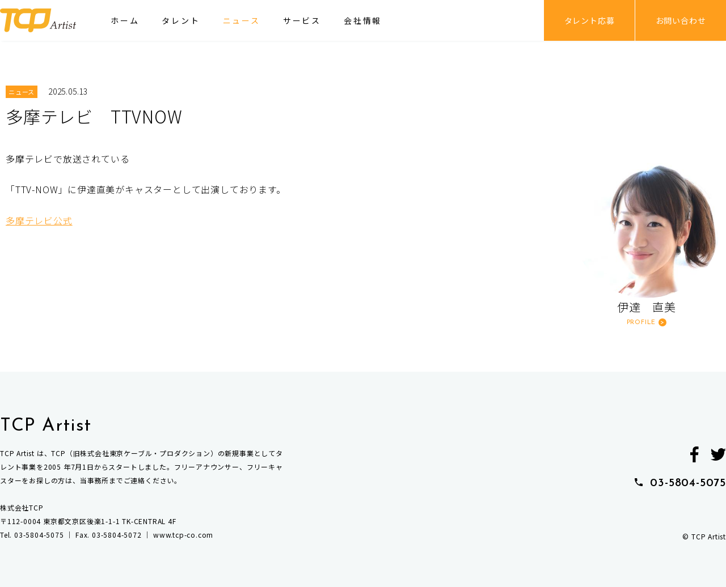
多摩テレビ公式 (39, 220)
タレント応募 (589, 20)
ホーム (125, 20)
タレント (181, 20)
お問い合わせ (681, 20)
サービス (302, 20)
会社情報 (363, 20)
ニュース (241, 20)
